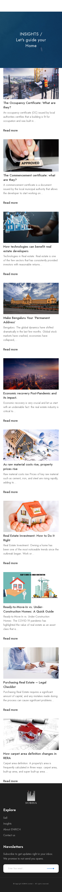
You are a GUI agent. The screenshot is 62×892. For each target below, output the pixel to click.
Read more (10, 130)
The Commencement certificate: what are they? (29, 177)
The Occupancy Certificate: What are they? (29, 105)
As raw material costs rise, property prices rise (28, 466)
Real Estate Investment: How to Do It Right (29, 537)
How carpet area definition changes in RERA (30, 755)
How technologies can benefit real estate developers (27, 248)
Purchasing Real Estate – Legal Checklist (24, 684)
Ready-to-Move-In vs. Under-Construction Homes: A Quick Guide (28, 609)
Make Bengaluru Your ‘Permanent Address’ (26, 320)
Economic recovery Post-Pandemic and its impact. (30, 395)
